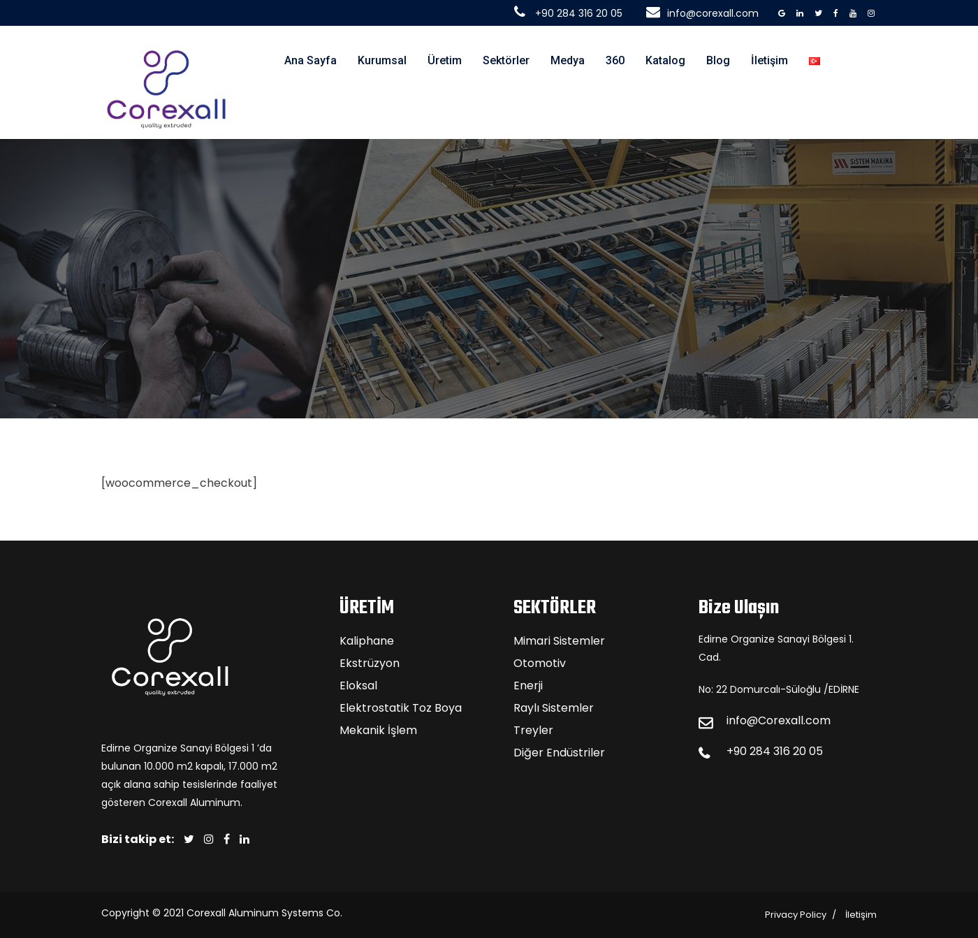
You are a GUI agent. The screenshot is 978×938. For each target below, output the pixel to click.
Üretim (445, 60)
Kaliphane (367, 641)
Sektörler (506, 60)
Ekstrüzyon (370, 663)
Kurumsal (382, 60)
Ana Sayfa (310, 60)
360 (615, 60)
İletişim (769, 60)
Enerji (528, 685)
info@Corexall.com (779, 720)
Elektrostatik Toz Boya (401, 708)
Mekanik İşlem (378, 730)
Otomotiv (539, 663)
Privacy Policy (795, 914)
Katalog (665, 60)
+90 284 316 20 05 (775, 751)
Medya (567, 60)
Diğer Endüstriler (559, 753)
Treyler (533, 730)
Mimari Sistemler (559, 641)
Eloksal (358, 685)
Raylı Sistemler (553, 708)
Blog (718, 60)
